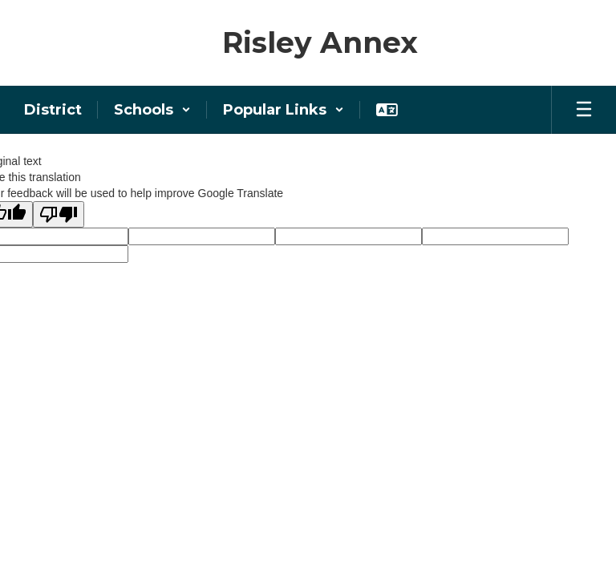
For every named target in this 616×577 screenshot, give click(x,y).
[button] (152, 110)
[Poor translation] (58, 214)
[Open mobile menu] (584, 110)
